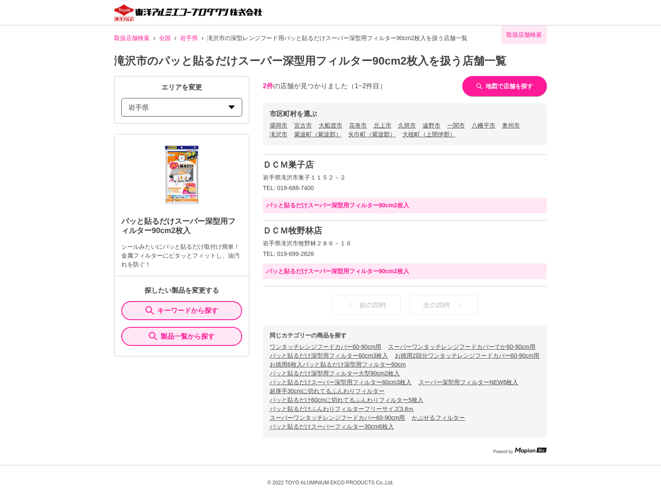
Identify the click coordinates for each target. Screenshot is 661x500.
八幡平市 (483, 125)
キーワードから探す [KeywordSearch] (181, 310)
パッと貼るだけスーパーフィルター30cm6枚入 (332, 426)
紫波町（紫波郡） (317, 134)
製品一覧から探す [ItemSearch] (182, 336)
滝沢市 (278, 134)
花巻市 (358, 125)
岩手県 (189, 38)
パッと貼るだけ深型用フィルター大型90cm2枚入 (335, 373)
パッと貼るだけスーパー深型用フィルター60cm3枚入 (341, 382)
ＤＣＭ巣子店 (288, 164)
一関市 (456, 125)
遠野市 (431, 125)
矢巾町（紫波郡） (372, 134)
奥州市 (511, 125)
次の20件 (443, 305)
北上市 (382, 125)
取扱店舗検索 (132, 38)
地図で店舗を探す (504, 86)
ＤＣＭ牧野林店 (292, 230)
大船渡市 (330, 125)
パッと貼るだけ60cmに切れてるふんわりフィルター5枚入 (346, 400)
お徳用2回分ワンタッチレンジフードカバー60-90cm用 (467, 355)
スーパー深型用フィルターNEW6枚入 (468, 382)
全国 (165, 38)
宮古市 (303, 125)
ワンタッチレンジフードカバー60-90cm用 (325, 346)
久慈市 (407, 125)
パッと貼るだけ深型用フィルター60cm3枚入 (329, 355)
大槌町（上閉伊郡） (429, 134)
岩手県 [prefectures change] (181, 107)
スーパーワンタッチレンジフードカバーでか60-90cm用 (461, 346)
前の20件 (366, 305)
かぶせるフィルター (438, 417)
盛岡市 (278, 125)
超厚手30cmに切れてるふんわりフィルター (327, 391)
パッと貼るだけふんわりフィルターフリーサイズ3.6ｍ (342, 408)
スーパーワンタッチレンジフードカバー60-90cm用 (337, 417)
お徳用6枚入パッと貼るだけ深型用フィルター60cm (338, 364)
